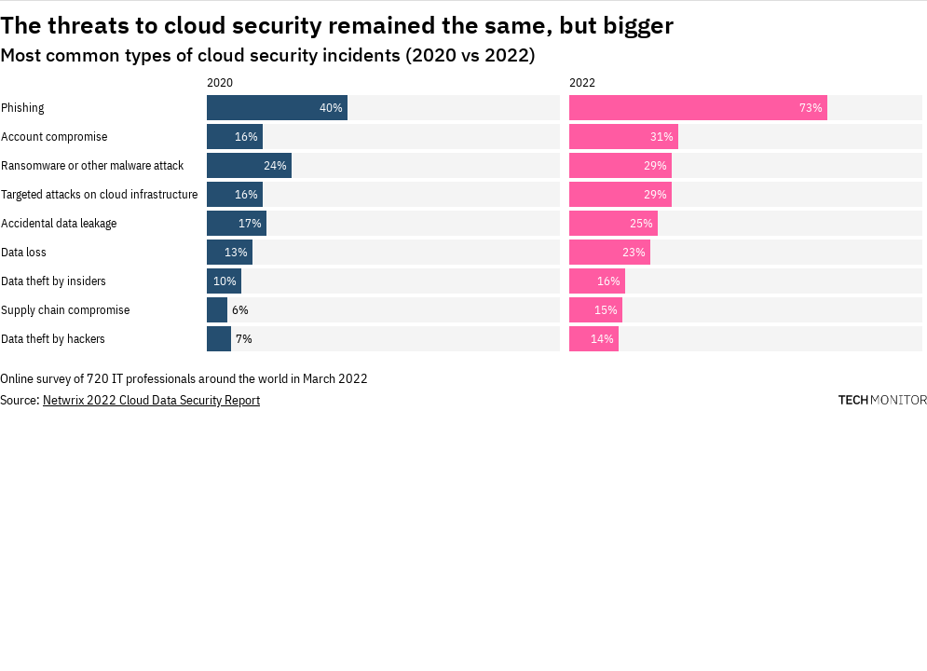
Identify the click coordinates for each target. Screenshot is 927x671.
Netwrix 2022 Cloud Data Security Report (151, 399)
